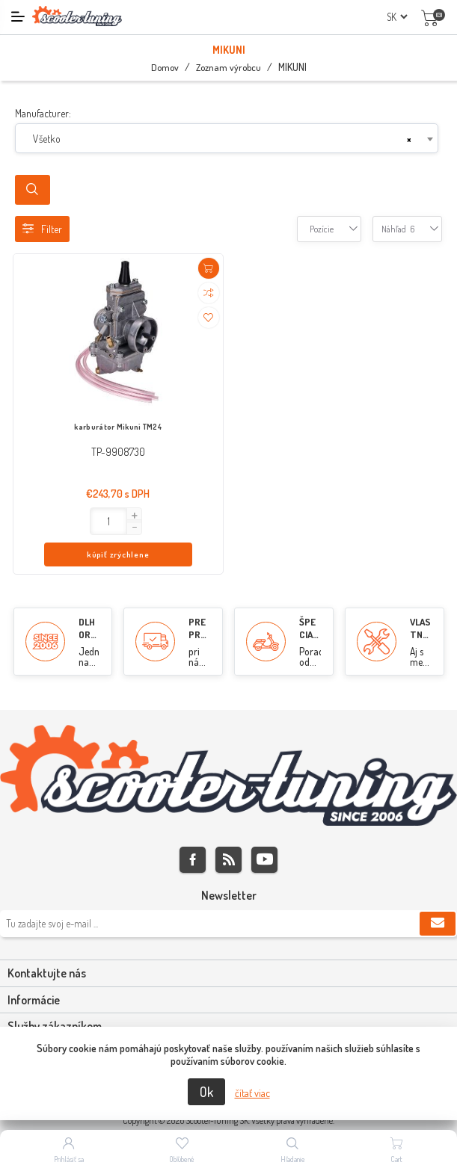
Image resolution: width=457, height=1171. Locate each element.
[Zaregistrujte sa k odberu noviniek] (228, 893)
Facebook (193, 830)
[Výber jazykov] (397, 17)
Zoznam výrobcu (228, 67)
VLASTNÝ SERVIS (420, 611)
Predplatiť (438, 894)
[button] (64, 515)
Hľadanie (292, 1159)
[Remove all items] (409, 139)
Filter (42, 229)
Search (32, 190)
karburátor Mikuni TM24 (118, 426)
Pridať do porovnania (208, 292)
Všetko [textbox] (47, 138)
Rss (228, 830)
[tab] (228, 943)
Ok (206, 1092)
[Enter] (39, 521)
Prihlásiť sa (69, 1159)
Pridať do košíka (208, 268)
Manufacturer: (43, 113)
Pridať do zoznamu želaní (208, 317)
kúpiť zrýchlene (147, 522)
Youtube (264, 830)
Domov (165, 67)
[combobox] (226, 138)
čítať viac (252, 1093)
